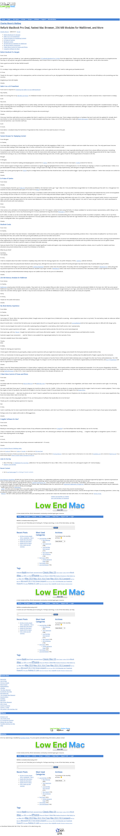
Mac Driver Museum (6, 702)
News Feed (55, 516)
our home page (11, 472)
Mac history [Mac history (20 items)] (70, 576)
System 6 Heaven (5, 706)
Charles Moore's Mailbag (10, 23)
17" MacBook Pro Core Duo (20, 463)
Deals (8, 19)
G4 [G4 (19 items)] (69, 572)
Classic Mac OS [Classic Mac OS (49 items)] (49, 572)
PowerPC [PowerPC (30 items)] (20, 584)
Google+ (24, 451)
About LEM (50, 476)
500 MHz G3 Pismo (22, 95)
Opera (45, 163)
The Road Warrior (57, 454)
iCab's (24, 170)
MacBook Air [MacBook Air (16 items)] (64, 576)
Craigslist (59, 428)
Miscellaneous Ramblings (7, 479)
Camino (78, 261)
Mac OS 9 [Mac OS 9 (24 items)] (22, 579)
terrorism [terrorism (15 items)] (46, 583)
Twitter (18, 451)
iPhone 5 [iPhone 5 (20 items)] (46, 576)
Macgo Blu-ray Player (6, 722)
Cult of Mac (3, 681)
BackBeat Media (25, 738)
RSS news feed (39, 451)
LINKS (2, 489)
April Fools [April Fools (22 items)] (30, 572)
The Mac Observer (5, 690)
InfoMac (2, 688)
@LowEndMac (52, 19)
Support (43, 19)
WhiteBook (56, 268)
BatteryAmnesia (8, 371)
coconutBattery (76, 323)
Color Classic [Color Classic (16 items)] (59, 572)
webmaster (17, 487)
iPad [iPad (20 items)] (30, 576)
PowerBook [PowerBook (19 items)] (69, 581)
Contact (70, 476)
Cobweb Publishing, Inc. (39, 482)
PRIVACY (3, 493)
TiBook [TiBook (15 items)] (50, 583)
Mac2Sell (2, 700)
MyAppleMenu (4, 686)
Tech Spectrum (47, 544)
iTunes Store (81, 390)
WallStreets (3, 287)
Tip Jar (18, 32)
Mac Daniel (46, 552)
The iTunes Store (5, 718)
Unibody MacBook (38, 267)
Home (3, 19)
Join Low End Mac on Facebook (60, 498)
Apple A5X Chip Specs (26, 539)
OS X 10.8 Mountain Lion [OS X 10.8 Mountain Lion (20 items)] (59, 581)
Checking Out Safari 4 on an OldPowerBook (28, 89)
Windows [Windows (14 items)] (63, 583)
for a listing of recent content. (25, 472)
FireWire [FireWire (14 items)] (64, 572)
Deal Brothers (4, 697)
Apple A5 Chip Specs (26, 541)
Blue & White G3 (28, 383)
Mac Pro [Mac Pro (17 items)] (18, 581)
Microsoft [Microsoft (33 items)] (24, 581)
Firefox (78, 163)
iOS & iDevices (47, 554)
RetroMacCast (4, 693)
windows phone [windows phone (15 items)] (68, 583)
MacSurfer (3, 679)
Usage (61, 476)
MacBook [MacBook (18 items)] (58, 576)
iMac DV (22, 188)
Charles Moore (4, 32)
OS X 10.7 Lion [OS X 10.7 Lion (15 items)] (49, 581)
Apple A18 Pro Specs (26, 543)
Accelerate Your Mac (6, 691)
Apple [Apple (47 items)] (24, 572)
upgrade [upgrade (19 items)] (54, 583)
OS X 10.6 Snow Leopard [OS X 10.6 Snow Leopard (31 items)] (37, 581)
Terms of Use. (97, 493)
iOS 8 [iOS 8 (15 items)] (27, 576)
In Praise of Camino (9, 40)
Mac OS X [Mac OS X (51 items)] (29, 578)
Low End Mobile (43, 565)
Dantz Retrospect (83, 119)
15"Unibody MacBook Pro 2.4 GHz (50, 58)
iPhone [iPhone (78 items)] (35, 575)
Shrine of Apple (4, 683)
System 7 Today (4, 707)
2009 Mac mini (40, 383)
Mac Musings (46, 540)
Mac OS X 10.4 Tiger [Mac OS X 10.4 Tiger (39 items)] (42, 579)
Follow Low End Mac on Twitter (60, 496)
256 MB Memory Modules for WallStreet (15, 43)
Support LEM (64, 516)
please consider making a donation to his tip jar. (23, 455)
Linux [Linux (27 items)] (51, 576)
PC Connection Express (7, 720)
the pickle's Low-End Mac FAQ (8, 709)
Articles (23, 19)
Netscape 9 (61, 212)
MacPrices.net (113, 454)
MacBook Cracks (8, 42)
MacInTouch (3, 684)
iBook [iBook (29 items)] (72, 572)
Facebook (7, 451)
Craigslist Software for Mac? (12, 49)
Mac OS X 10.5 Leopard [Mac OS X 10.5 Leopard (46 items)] (60, 578)
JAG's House (3, 704)
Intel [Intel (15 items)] (22, 576)
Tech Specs (16, 19)
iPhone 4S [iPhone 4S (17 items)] (42, 576)
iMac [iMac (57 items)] (19, 575)
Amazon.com (4, 717)
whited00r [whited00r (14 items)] (58, 583)
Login (72, 516)
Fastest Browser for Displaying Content (15, 38)
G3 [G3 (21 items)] (67, 572)
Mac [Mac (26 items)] (54, 576)
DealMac (2, 698)
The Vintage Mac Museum (7, 695)
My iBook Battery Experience (12, 45)
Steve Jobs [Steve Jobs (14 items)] (42, 583)
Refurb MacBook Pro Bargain (12, 35)
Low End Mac (43, 538)
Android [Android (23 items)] (19, 572)
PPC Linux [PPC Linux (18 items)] (25, 583)
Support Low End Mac (10, 464)
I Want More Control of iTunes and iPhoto (16, 47)
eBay (37, 189)
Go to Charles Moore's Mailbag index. (11, 448)
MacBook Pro (103, 267)
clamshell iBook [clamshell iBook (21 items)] (37, 572)
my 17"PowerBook (111, 360)
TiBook (17, 332)
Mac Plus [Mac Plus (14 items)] (72, 579)
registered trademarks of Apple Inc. (74, 484)
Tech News (42, 563)
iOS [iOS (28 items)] (25, 576)
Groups (30, 19)
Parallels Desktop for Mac (7, 724)
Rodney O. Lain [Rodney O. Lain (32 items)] (33, 584)
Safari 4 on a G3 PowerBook (12, 36)
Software (36, 19)
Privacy (66, 476)
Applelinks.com (96, 454)
